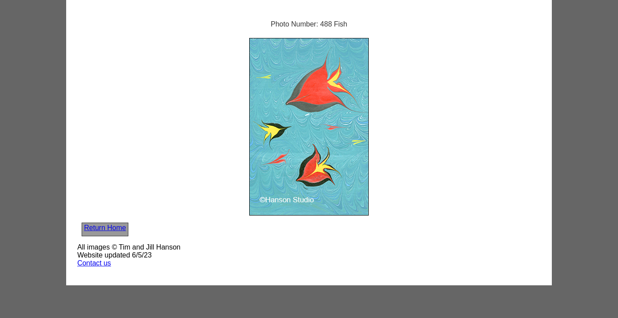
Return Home (105, 227)
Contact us (94, 263)
